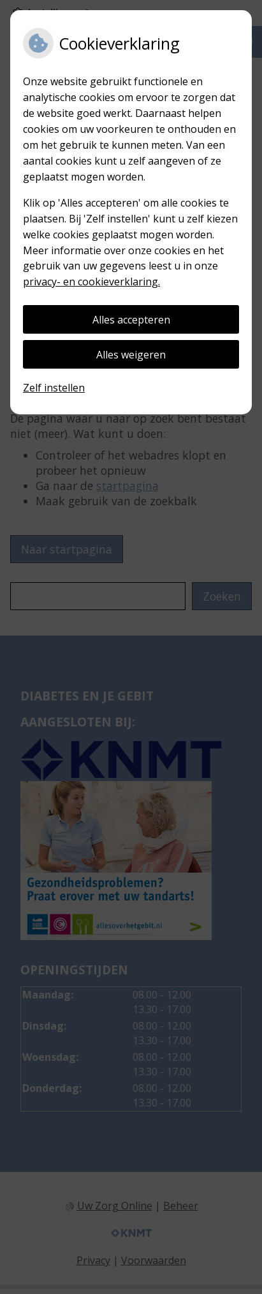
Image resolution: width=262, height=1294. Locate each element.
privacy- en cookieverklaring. (91, 282)
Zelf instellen (54, 388)
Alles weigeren (131, 355)
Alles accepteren (131, 320)
